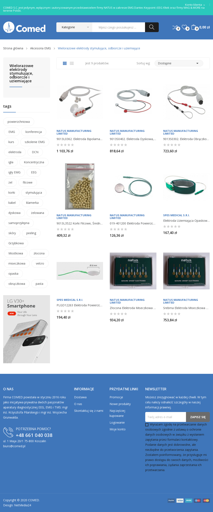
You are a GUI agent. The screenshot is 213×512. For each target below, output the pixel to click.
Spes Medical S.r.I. (176, 215)
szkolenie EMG (35, 142)
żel (10, 182)
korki (11, 192)
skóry (12, 233)
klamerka (32, 203)
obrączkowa (16, 284)
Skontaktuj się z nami (88, 411)
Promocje (116, 397)
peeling (31, 233)
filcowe (28, 182)
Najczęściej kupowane (117, 413)
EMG (11, 132)
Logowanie (117, 422)
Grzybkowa (16, 243)
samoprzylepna (18, 223)
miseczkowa (16, 263)
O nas (78, 404)
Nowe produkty (120, 404)
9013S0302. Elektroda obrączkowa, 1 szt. (186, 139)
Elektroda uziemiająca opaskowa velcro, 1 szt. (186, 221)
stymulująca (34, 192)
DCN (35, 152)
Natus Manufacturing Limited (74, 132)
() (184, 27)
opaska (13, 274)
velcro (40, 263)
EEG (34, 172)
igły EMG (14, 172)
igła (10, 162)
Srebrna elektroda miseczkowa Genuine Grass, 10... (186, 308)
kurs (11, 142)
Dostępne (179, 63)
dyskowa (14, 213)
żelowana (37, 213)
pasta (39, 284)
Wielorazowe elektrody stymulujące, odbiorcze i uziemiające (21, 73)
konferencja (34, 132)
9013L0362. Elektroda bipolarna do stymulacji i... (80, 139)
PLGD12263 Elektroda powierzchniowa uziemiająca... (80, 305)
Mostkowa (15, 253)
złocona (39, 253)
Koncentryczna (34, 162)
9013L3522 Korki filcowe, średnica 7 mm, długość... (80, 223)
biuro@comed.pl (14, 446)
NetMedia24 (22, 505)
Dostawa (80, 397)
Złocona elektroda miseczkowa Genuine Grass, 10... (133, 308)
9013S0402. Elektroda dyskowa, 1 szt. (133, 139)
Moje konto (118, 429)
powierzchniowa (19, 122)
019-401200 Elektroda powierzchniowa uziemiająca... (133, 223)
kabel (12, 203)
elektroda (14, 152)
